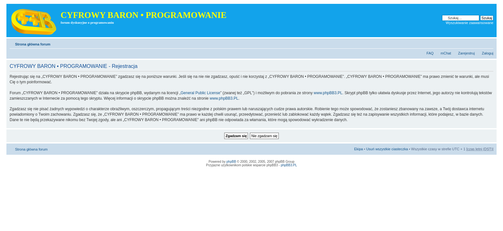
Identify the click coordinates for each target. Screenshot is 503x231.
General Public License (200, 93)
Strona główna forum (32, 44)
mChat (446, 53)
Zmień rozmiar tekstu (488, 43)
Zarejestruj (466, 53)
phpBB (231, 161)
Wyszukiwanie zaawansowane (469, 23)
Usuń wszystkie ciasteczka (387, 149)
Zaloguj (487, 53)
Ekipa (358, 149)
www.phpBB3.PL (328, 93)
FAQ (430, 53)
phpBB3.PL (289, 165)
